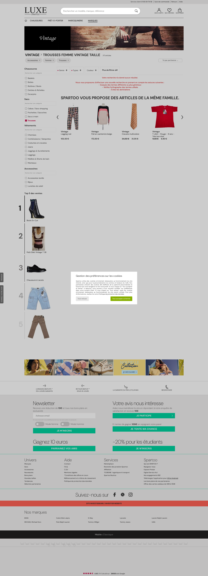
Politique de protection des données (111, 294)
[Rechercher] (136, 11)
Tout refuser (82, 299)
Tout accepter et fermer (121, 299)
